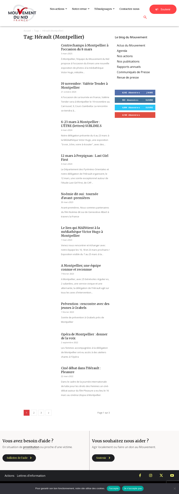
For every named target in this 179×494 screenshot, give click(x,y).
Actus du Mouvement (131, 45)
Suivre (149, 100)
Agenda (122, 51)
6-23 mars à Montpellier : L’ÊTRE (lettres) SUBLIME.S (81, 124)
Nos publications (128, 61)
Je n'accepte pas (133, 488)
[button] (145, 17)
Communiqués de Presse (133, 72)
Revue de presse (128, 77)
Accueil (27, 30)
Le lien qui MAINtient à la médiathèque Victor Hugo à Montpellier (82, 232)
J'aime (149, 92)
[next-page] (49, 413)
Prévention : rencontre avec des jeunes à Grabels (85, 306)
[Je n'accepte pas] (174, 488)
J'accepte (114, 488)
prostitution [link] (31, 447)
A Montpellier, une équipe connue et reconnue (81, 267)
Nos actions (125, 56)
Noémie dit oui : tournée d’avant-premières (79, 196)
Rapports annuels (129, 67)
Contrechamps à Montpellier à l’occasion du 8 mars (84, 47)
